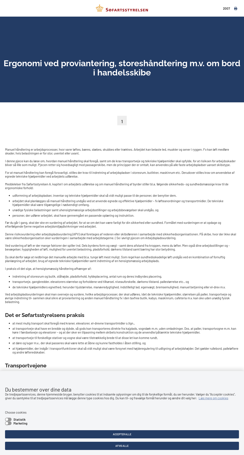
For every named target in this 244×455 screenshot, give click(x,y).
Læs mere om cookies (213, 398)
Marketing (20, 423)
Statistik (19, 419)
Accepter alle (122, 434)
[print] (233, 8)
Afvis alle (122, 445)
